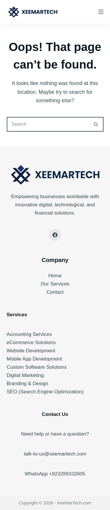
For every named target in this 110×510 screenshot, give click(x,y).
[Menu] (101, 11)
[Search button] (96, 124)
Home (55, 275)
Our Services (54, 284)
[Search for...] (48, 124)
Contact (55, 292)
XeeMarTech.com (74, 502)
